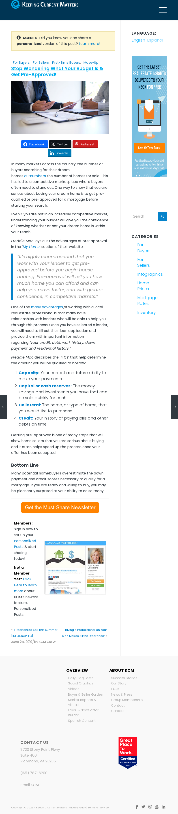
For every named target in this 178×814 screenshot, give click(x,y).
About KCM (121, 670)
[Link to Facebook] (136, 807)
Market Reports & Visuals (82, 702)
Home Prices (142, 286)
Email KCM (29, 784)
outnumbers (35, 175)
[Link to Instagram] (150, 807)
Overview (77, 670)
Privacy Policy (77, 807)
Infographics (142, 274)
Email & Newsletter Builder (83, 712)
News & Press (122, 694)
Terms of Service (98, 807)
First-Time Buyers (66, 62)
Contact (118, 705)
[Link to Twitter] (143, 807)
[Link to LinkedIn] (163, 807)
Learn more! (89, 43)
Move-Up (91, 62)
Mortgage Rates (142, 300)
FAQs (115, 689)
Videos (73, 689)
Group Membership (127, 700)
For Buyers (21, 62)
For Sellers (41, 62)
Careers (117, 711)
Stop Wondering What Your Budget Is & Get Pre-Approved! (57, 71)
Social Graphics (81, 683)
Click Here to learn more (25, 585)
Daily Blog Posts (80, 678)
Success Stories (124, 678)
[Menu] (160, 10)
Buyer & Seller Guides (85, 694)
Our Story (118, 683)
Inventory (142, 312)
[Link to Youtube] (156, 807)
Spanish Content (82, 720)
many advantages (47, 307)
